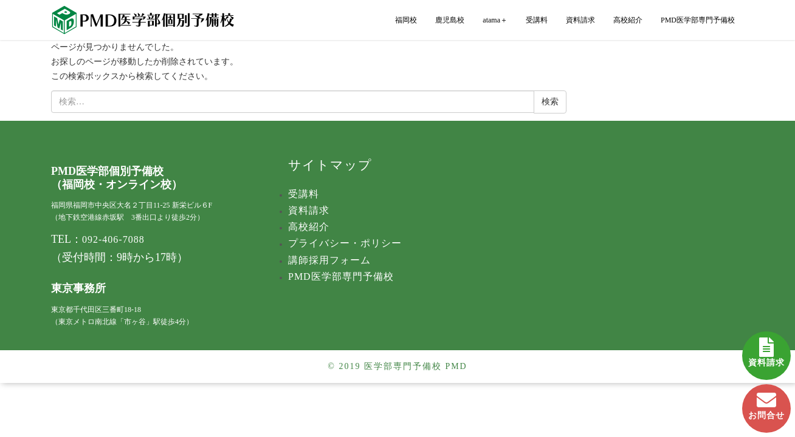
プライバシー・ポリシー (345, 243)
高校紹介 (627, 20)
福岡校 (406, 20)
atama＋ (495, 20)
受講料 (537, 20)
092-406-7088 (113, 239)
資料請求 (766, 349)
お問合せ (766, 402)
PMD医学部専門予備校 (698, 20)
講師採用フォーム (329, 260)
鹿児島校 (449, 20)
